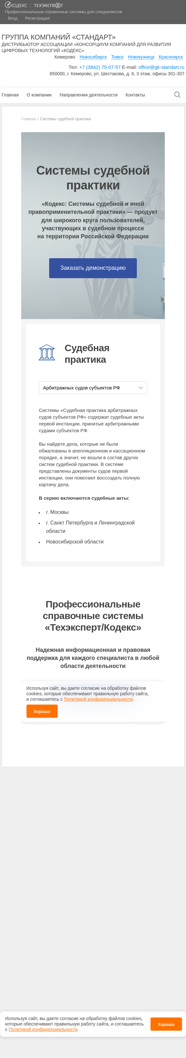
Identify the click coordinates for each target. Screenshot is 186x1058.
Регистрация (37, 18)
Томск (117, 56)
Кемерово (65, 56)
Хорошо (166, 1024)
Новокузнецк (141, 56)
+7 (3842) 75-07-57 (100, 67)
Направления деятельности (89, 94)
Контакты (135, 94)
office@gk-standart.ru (161, 67)
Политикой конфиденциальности (43, 1029)
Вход (12, 18)
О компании (39, 94)
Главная (10, 94)
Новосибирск (93, 56)
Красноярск (171, 56)
